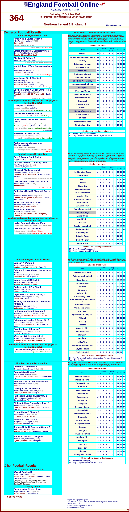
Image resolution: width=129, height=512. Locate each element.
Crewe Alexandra (82, 390)
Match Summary (113, 25)
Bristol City (82, 293)
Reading (82, 325)
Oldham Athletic (82, 376)
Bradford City (82, 437)
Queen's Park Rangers (82, 315)
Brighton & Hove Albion (82, 345)
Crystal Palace (82, 349)
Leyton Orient (82, 114)
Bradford (82, 338)
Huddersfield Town (82, 172)
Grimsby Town (82, 236)
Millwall (82, 318)
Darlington (82, 430)
